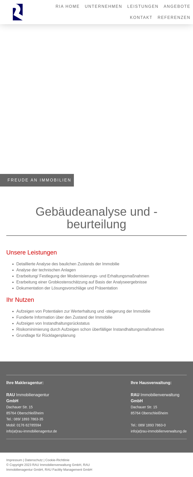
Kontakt (141, 17)
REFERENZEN (174, 17)
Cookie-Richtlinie (57, 460)
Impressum (14, 460)
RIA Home (68, 6)
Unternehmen (103, 6)
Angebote (177, 6)
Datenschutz (34, 460)
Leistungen (143, 6)
